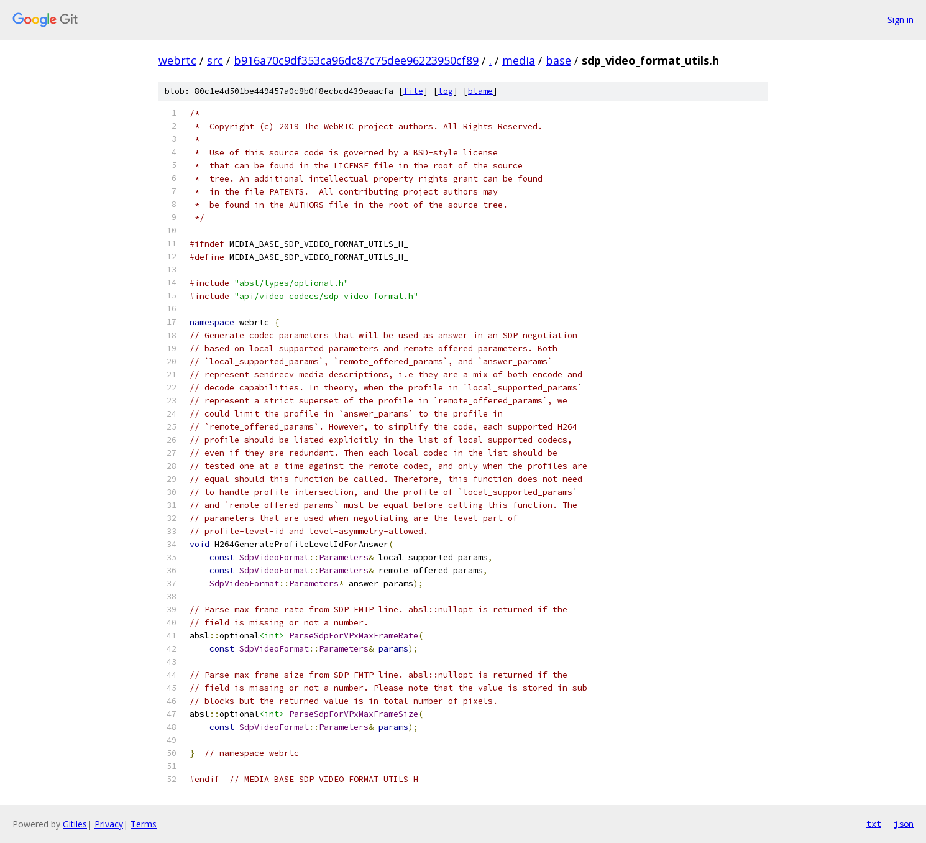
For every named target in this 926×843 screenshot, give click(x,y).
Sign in (900, 19)
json (904, 823)
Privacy (108, 824)
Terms (144, 824)
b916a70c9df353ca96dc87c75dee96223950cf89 (356, 60)
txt (873, 823)
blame (480, 91)
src (215, 60)
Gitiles (75, 824)
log (445, 91)
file (413, 91)
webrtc (177, 60)
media (518, 60)
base (558, 60)
